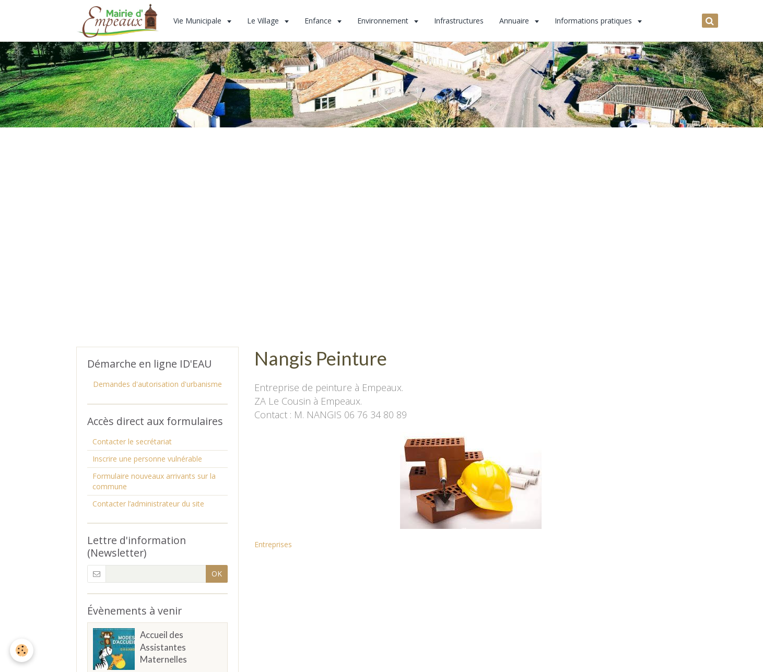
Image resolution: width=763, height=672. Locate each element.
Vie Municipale (198, 21)
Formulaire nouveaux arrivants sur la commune (154, 481)
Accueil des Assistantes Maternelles (163, 647)
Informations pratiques (594, 21)
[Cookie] (22, 650)
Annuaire (515, 21)
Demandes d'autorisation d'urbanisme (157, 384)
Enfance (319, 21)
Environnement (383, 21)
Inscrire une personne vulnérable (147, 459)
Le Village (264, 21)
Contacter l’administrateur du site (148, 504)
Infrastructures (459, 21)
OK (217, 574)
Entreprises (273, 544)
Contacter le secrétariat (132, 441)
